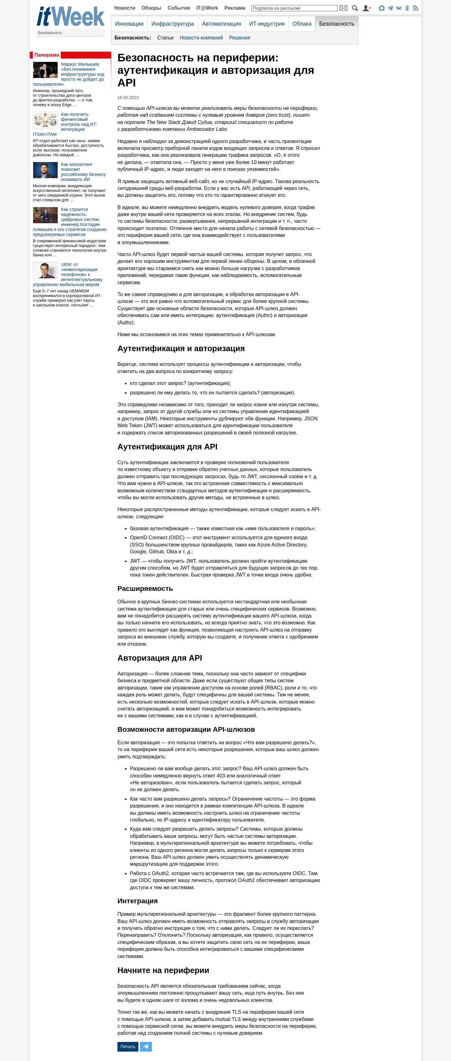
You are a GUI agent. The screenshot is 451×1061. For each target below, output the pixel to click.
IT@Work (207, 8)
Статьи (165, 37)
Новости (124, 8)
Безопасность (50, 33)
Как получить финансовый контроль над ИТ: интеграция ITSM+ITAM (65, 124)
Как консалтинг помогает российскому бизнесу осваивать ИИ (83, 172)
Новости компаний (201, 37)
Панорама (46, 55)
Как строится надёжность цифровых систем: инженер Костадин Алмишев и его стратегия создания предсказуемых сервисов (69, 222)
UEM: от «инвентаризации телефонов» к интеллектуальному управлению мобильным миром (67, 274)
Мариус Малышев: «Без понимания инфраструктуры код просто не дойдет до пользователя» (68, 74)
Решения (239, 37)
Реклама (234, 8)
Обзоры (151, 8)
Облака (302, 24)
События (179, 8)
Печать (128, 1046)
